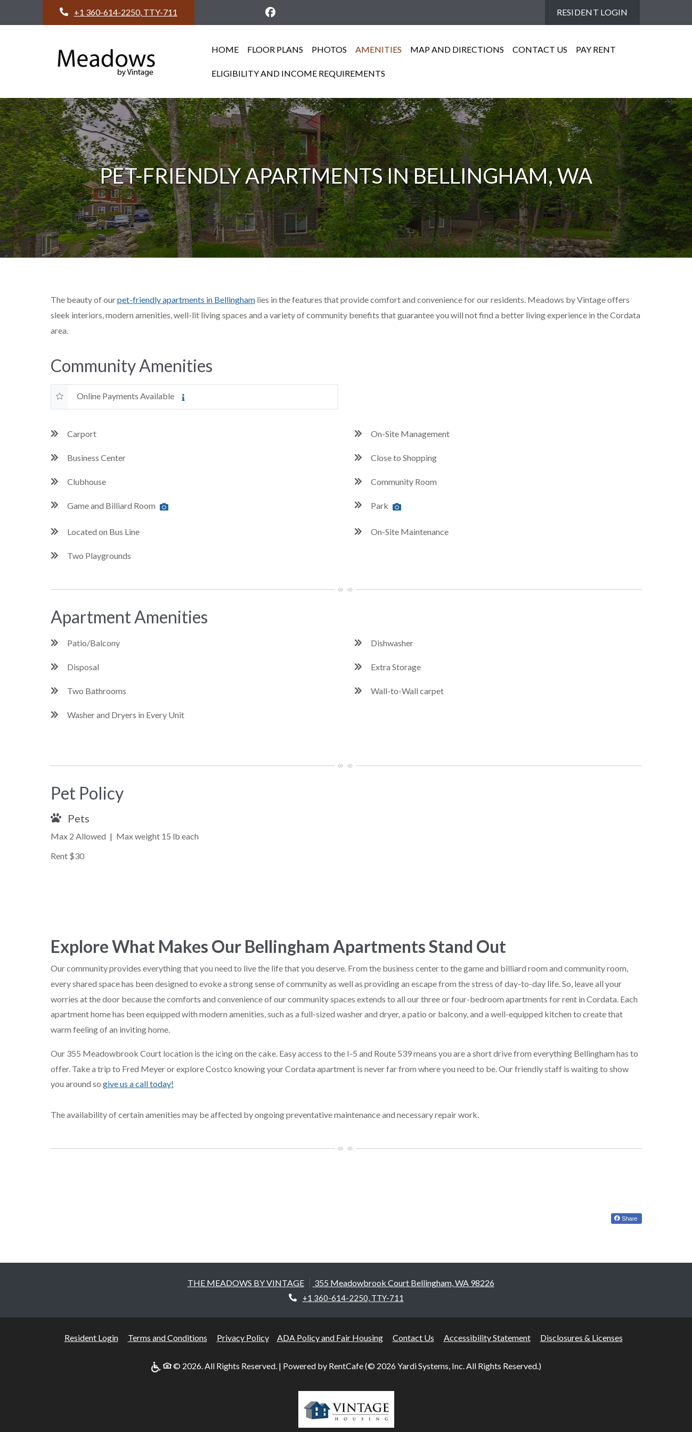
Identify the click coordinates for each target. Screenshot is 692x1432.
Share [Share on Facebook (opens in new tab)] (625, 1218)
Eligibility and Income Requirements (298, 73)
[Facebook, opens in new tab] (270, 12)
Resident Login (598, 10)
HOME (225, 49)
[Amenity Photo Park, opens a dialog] (397, 507)
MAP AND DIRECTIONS (457, 49)
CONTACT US (539, 49)
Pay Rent (598, 48)
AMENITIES (378, 49)
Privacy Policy (243, 1337)
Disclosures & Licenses (581, 1337)
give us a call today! (138, 1084)
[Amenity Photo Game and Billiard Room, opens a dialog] (164, 507)
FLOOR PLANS (275, 49)
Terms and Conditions (167, 1337)
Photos (329, 49)
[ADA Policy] (157, 1366)
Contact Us (413, 1337)
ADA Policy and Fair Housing (330, 1337)
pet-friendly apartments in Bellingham (186, 299)
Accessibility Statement (487, 1337)
